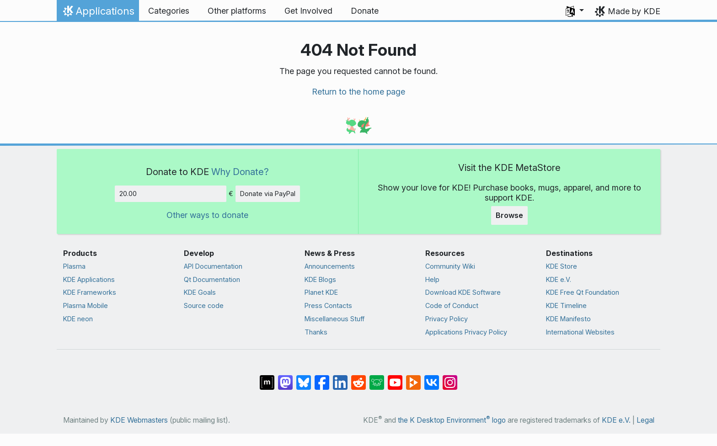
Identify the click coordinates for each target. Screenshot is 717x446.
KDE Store (561, 266)
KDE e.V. (558, 279)
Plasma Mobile (85, 305)
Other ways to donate (207, 215)
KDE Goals (200, 292)
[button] (574, 11)
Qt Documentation (212, 279)
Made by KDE (634, 11)
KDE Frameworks (89, 292)
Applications (97, 13)
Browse (509, 215)
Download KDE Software (463, 292)
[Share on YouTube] (395, 377)
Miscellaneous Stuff (334, 319)
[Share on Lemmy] (376, 377)
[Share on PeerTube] (413, 377)
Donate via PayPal (267, 193)
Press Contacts (328, 305)
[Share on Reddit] (358, 377)
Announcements (330, 266)
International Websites (580, 332)
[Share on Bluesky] (303, 377)
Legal (645, 420)
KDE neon (78, 319)
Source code (204, 305)
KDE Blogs (320, 279)
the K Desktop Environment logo (452, 420)
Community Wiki (450, 266)
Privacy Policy (446, 319)
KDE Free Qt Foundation (582, 292)
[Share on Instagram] (450, 377)
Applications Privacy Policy (466, 332)
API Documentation (213, 266)
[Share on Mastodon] (285, 377)
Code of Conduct (451, 305)
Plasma (74, 266)
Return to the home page (358, 91)
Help (432, 279)
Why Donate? (240, 171)
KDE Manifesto (568, 319)
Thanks (316, 332)
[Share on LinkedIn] (340, 377)
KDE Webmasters (139, 420)
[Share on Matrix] (267, 377)
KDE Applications (89, 279)
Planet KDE (321, 292)
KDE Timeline (566, 305)
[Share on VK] (431, 377)
